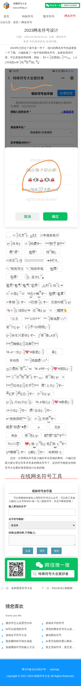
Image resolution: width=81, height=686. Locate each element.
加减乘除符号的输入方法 (20, 647)
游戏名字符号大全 (16, 635)
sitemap (54, 669)
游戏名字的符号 (55, 622)
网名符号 (70, 15)
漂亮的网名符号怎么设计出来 (61, 629)
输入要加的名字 (18, 506)
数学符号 (49, 16)
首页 (6, 16)
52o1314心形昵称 (62, 588)
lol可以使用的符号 (16, 629)
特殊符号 (27, 16)
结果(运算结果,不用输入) (22, 532)
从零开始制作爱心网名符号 (61, 641)
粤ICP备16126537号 (34, 669)
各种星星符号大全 (21, 588)
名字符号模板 (16, 519)
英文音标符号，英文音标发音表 (61, 647)
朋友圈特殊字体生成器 (19, 641)
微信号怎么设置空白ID (19, 622)
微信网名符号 (53, 635)
